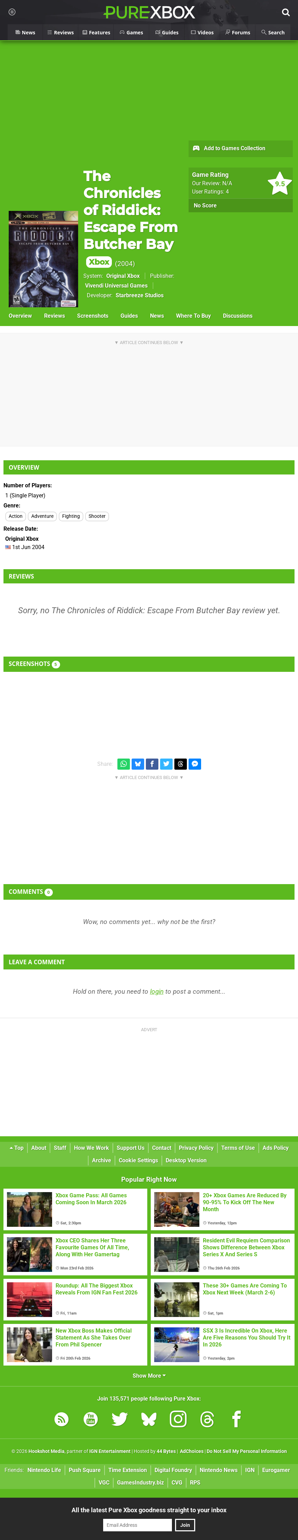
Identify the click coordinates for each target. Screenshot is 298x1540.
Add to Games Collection (228, 149)
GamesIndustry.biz (140, 1482)
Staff (60, 1148)
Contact (161, 1148)
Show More (149, 1375)
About (38, 1148)
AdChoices (191, 1451)
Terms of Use (238, 1148)
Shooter (97, 516)
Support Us (130, 1148)
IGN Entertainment (110, 1451)
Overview (20, 316)
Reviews (54, 316)
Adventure (42, 516)
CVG (177, 1482)
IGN (250, 1470)
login (157, 991)
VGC (104, 1482)
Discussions (238, 316)
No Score (205, 205)
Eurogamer (276, 1470)
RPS (195, 1482)
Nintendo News (219, 1470)
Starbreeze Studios (140, 295)
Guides (129, 316)
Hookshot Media (46, 1451)
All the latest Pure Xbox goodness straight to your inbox (149, 1510)
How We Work (91, 1148)
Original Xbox (123, 276)
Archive (101, 1160)
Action (16, 516)
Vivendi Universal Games (116, 285)
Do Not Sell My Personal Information (247, 1451)
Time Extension (127, 1470)
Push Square (85, 1470)
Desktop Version (186, 1160)
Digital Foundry (173, 1470)
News (157, 316)
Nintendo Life (44, 1470)
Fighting (71, 516)
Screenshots (92, 316)
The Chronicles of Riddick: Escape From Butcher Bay (130, 218)
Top (17, 1148)
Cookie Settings (138, 1160)
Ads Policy (276, 1148)
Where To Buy (193, 316)
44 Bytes (166, 1451)
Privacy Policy (196, 1148)
